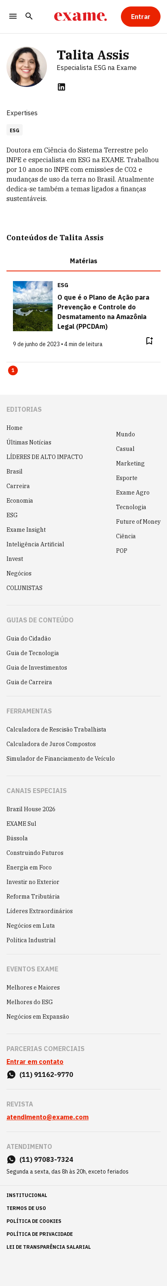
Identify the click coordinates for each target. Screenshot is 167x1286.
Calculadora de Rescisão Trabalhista (56, 729)
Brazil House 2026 (30, 809)
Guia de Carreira (29, 682)
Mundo (125, 434)
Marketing (130, 463)
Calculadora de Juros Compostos (51, 744)
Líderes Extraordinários (39, 911)
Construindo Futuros (34, 853)
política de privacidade (39, 1234)
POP (121, 550)
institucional (26, 1195)
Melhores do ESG (29, 1002)
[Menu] (12, 17)
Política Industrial (31, 940)
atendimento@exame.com (47, 1117)
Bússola (17, 838)
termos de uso (26, 1208)
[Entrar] (141, 16)
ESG (12, 515)
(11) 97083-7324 (46, 1159)
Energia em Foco (29, 867)
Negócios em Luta (30, 925)
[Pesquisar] (29, 17)
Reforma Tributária (33, 896)
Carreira (18, 486)
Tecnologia (131, 507)
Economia (19, 500)
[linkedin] (61, 87)
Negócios (19, 573)
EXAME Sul (21, 823)
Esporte (126, 478)
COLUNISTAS (24, 588)
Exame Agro (133, 492)
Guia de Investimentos (36, 667)
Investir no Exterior (32, 882)
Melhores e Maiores (33, 987)
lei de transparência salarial (48, 1247)
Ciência (126, 536)
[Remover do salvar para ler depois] (149, 341)
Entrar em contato (34, 1062)
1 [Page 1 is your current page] (13, 370)
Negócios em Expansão (37, 1016)
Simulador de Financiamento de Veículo (60, 758)
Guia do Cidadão (28, 638)
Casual (125, 449)
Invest (14, 559)
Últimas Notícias (28, 442)
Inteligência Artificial (35, 544)
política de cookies (33, 1221)
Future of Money (138, 521)
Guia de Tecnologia (32, 653)
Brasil (14, 471)
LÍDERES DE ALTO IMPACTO (44, 457)
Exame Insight (26, 529)
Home (14, 427)
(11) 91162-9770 (46, 1074)
